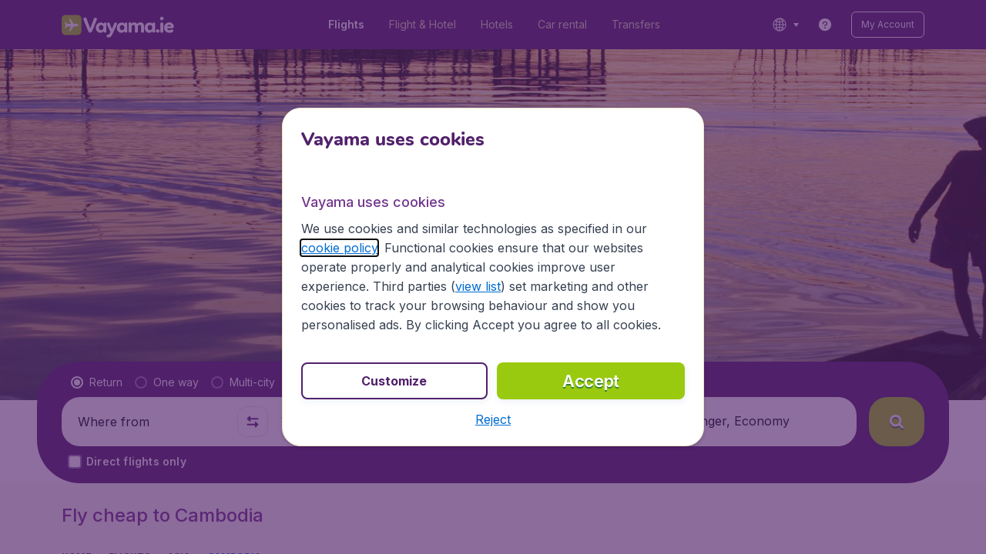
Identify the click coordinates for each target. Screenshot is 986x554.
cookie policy (339, 247)
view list (478, 286)
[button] (493, 419)
